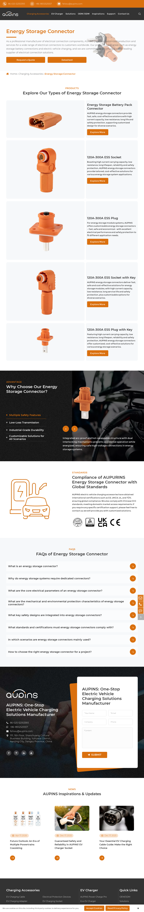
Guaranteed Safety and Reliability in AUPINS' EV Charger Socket (68, 783)
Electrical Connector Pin (18, 844)
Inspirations (98, 14)
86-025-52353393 (14, 4)
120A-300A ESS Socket (77, 148)
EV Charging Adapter (16, 840)
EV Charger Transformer (55, 853)
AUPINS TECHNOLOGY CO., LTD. (102, 883)
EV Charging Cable (15, 836)
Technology (125, 865)
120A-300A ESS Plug (75, 189)
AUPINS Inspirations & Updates (72, 732)
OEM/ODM (83, 14)
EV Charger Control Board (93, 849)
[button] (66, 366)
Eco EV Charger (88, 840)
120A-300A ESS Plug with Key (83, 269)
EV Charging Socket (52, 840)
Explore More (70, 127)
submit (94, 693)
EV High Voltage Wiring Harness (22, 849)
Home (13, 74)
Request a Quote (25, 59)
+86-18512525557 (41, 4)
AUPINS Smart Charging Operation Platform (97, 855)
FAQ (122, 853)
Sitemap (112, 891)
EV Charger (57, 14)
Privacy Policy (130, 891)
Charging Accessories (38, 14)
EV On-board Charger (91, 844)
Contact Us (123, 14)
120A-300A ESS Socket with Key (84, 228)
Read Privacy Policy (118, 908)
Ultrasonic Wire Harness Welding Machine (22, 855)
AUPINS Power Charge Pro (93, 836)
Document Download (125, 859)
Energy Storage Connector (60, 74)
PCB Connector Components (57, 844)
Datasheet (67, 59)
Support (111, 14)
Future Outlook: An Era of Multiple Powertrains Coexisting (25, 783)
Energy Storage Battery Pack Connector (91, 110)
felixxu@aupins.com (69, 4)
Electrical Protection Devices (57, 836)
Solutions (70, 14)
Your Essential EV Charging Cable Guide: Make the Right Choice (115, 783)
